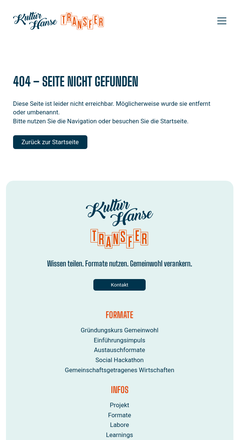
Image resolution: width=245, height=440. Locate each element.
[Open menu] (221, 20)
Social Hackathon (120, 360)
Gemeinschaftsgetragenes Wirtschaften (119, 370)
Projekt (120, 405)
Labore (119, 425)
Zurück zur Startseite (50, 142)
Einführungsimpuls (119, 340)
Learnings (119, 435)
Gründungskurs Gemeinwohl (119, 330)
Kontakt (119, 285)
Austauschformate (119, 350)
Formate (119, 415)
